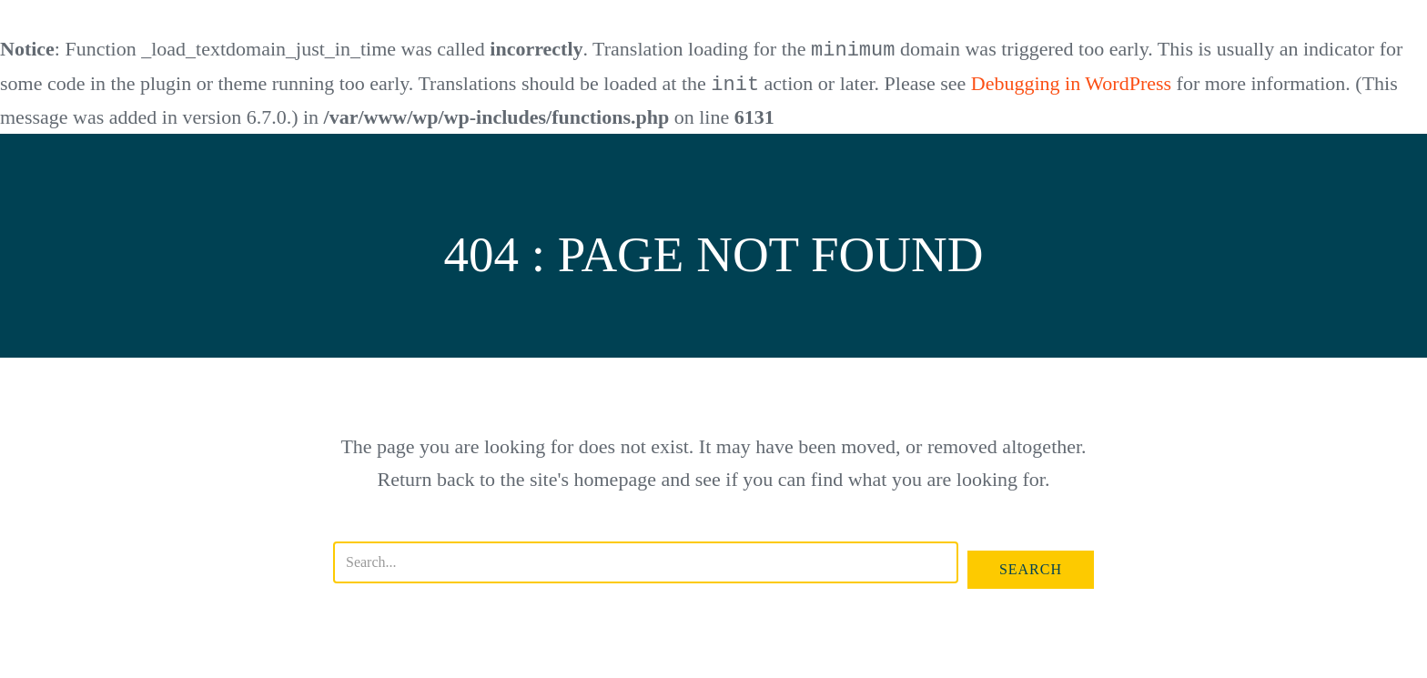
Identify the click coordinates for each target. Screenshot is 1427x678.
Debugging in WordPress (1071, 83)
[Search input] (645, 561)
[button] (1030, 568)
